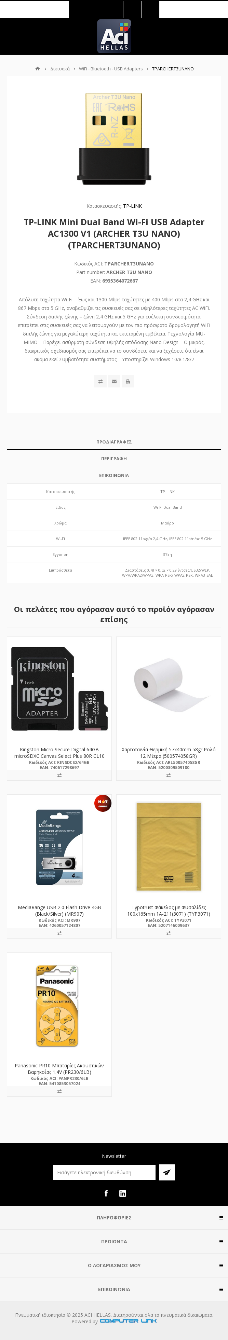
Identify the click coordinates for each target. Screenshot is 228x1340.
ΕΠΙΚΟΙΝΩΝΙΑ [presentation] (114, 475)
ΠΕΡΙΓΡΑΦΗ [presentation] (114, 458)
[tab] (114, 442)
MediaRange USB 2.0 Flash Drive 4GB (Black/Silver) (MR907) (59, 910)
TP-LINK (132, 206)
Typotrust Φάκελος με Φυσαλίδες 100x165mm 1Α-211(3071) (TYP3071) (168, 910)
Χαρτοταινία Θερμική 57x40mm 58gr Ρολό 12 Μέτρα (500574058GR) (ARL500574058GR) (169, 756)
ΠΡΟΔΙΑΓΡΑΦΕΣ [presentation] (114, 442)
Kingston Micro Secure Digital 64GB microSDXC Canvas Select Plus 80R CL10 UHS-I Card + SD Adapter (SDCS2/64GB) (59, 756)
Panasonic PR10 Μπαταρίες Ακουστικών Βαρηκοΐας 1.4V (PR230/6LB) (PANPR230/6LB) (59, 1072)
